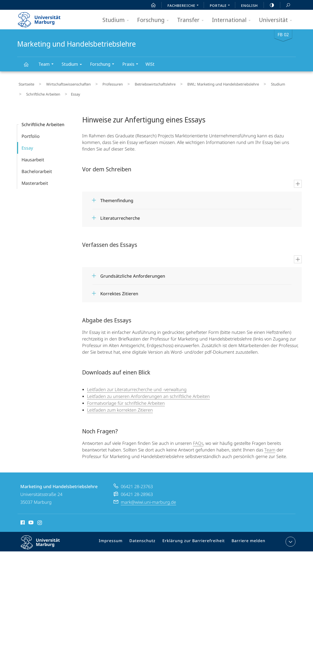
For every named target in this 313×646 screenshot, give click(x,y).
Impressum (117, 537)
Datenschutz (147, 537)
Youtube (30, 517)
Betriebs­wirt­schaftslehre (137, 82)
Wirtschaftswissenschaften (61, 82)
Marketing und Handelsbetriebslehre (29, 66)
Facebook (22, 517)
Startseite (25, 82)
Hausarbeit (33, 154)
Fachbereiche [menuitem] (184, 6)
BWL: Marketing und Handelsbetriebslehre (199, 82)
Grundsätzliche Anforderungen (132, 270)
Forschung (154, 20)
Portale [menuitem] (221, 6)
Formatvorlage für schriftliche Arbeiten (126, 397)
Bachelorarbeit (37, 165)
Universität (277, 20)
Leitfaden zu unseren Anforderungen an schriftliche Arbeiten (148, 390)
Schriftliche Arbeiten (40, 90)
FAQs (198, 437)
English (249, 5)
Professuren (100, 82)
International (233, 20)
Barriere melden (246, 537)
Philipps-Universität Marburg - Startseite (43, 18)
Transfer (192, 20)
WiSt (150, 64)
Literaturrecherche (120, 212)
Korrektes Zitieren (119, 288)
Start (150, 5)
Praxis (131, 64)
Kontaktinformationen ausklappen (290, 535)
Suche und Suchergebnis (285, 5)
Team (47, 64)
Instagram (40, 517)
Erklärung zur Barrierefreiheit (195, 537)
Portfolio (31, 130)
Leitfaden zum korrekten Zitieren (120, 404)
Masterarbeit (35, 177)
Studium (117, 20)
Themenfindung (116, 194)
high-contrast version (269, 5)
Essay (27, 142)
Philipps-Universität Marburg (44, 540)
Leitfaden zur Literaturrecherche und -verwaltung (137, 383)
